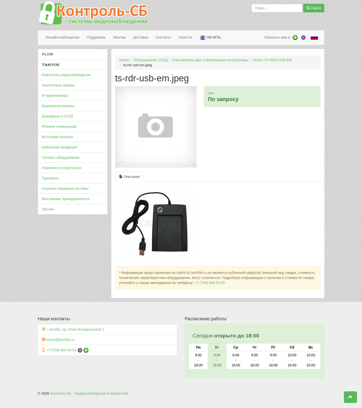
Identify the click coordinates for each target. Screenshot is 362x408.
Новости (185, 37)
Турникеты (50, 178)
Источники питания (57, 137)
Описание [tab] (129, 177)
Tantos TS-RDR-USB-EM (272, 60)
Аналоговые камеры (58, 85)
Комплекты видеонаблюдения (66, 75)
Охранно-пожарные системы (65, 188)
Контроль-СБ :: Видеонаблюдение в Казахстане (89, 393)
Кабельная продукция (59, 147)
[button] (350, 397)
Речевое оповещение (59, 126)
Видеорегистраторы (58, 106)
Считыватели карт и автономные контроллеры (210, 60)
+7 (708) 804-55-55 (210, 283)
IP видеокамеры (55, 95)
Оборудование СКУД (151, 60)
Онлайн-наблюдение (62, 37)
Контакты (163, 37)
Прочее (48, 209)
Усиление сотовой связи (61, 168)
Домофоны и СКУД (57, 116)
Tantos (124, 60)
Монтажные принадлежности (65, 199)
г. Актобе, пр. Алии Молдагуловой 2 (75, 329)
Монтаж (119, 37)
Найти (313, 8)
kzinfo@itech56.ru (60, 340)
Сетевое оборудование (60, 157)
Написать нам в (277, 37)
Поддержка (96, 37)
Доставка (140, 37)
